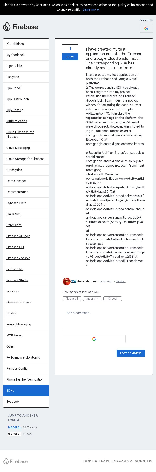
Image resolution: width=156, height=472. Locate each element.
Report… (121, 281)
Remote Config (16, 369)
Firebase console (18, 258)
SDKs (10, 391)
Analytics (12, 77)
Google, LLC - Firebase (96, 461)
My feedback (15, 55)
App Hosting (14, 110)
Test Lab (12, 402)
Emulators (13, 214)
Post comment (131, 353)
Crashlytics (14, 170)
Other (10, 346)
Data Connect (16, 181)
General (14, 427)
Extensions (14, 225)
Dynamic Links (16, 203)
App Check (13, 88)
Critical (115, 299)
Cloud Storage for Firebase (25, 159)
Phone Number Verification (24, 380)
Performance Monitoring (23, 358)
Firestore (12, 291)
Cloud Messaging (18, 148)
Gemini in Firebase (18, 302)
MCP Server (14, 335)
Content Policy (144, 461)
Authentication (16, 121)
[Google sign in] (146, 29)
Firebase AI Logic (18, 236)
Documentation (17, 192)
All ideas (18, 44)
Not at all (73, 299)
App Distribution (17, 99)
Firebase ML (14, 269)
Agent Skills (14, 66)
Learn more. (91, 10)
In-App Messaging (18, 324)
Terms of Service (122, 461)
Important (93, 299)
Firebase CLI (15, 247)
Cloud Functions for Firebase (20, 134)
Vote (70, 56)
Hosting (11, 313)
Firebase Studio (17, 280)
